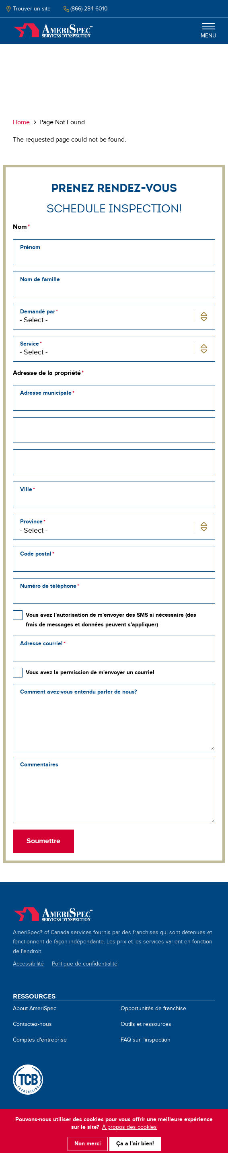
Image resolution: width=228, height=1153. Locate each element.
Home (53, 31)
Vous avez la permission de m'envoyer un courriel (90, 672)
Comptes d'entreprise (40, 1040)
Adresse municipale (46, 392)
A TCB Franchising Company (28, 1079)
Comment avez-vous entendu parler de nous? (78, 691)
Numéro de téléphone (48, 586)
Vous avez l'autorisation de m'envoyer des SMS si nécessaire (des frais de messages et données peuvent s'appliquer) (111, 620)
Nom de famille (40, 279)
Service (29, 343)
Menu (208, 31)
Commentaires (39, 764)
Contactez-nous (32, 1024)
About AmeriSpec (34, 1008)
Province (31, 521)
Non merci (87, 1140)
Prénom (30, 247)
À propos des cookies (129, 1124)
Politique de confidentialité (84, 964)
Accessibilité (28, 964)
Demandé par (37, 311)
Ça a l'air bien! (135, 1140)
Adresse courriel (41, 643)
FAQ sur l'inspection (145, 1040)
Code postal (35, 553)
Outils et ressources (146, 1024)
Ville (26, 489)
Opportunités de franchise (153, 1008)
